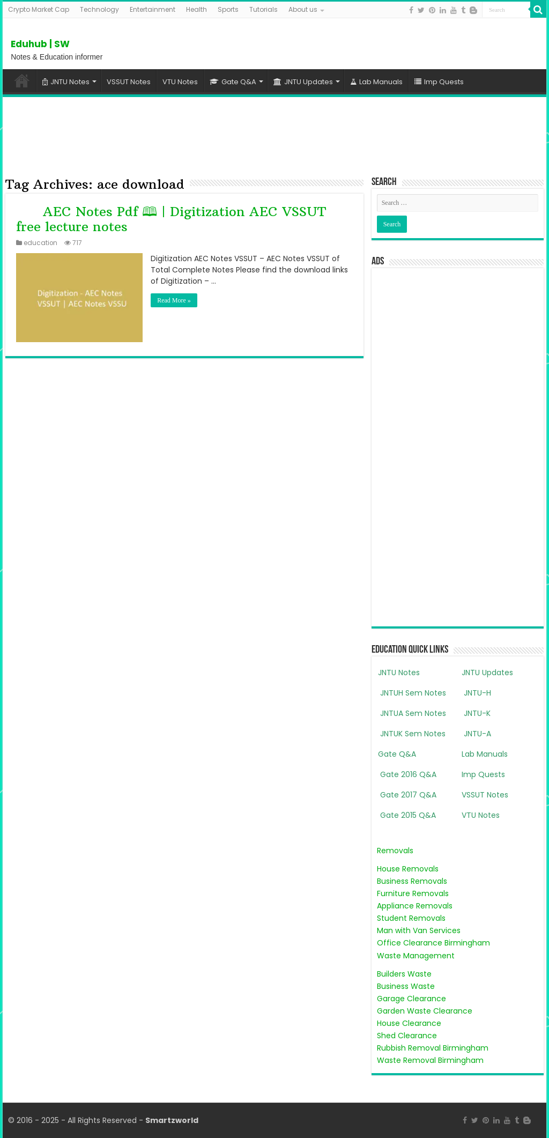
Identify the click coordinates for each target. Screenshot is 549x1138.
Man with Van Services (419, 930)
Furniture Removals (413, 893)
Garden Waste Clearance (424, 1011)
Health (196, 9)
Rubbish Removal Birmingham (432, 1048)
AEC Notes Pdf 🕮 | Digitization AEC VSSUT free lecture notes (170, 218)
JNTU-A (476, 733)
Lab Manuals (376, 82)
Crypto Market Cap (38, 9)
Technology (99, 9)
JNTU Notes (66, 82)
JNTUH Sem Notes (412, 693)
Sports (228, 9)
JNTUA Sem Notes (412, 713)
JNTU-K (476, 713)
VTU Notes (180, 82)
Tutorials (263, 9)
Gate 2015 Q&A (407, 815)
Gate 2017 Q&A (407, 794)
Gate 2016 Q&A (407, 774)
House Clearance (409, 1023)
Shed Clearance (407, 1035)
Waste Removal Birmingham (430, 1060)
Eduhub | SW (40, 44)
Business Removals (412, 881)
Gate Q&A (233, 82)
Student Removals (411, 918)
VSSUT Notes (129, 82)
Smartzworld (171, 1120)
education (40, 243)
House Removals (408, 868)
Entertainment (152, 9)
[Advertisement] (274, 134)
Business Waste (406, 986)
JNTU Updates (303, 82)
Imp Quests (439, 82)
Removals (395, 850)
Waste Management (416, 955)
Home (22, 80)
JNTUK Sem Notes (412, 733)
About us (302, 9)
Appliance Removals (414, 905)
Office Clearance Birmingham (433, 942)
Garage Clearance (411, 998)
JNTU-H (476, 693)
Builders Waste (404, 974)
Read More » (174, 300)
